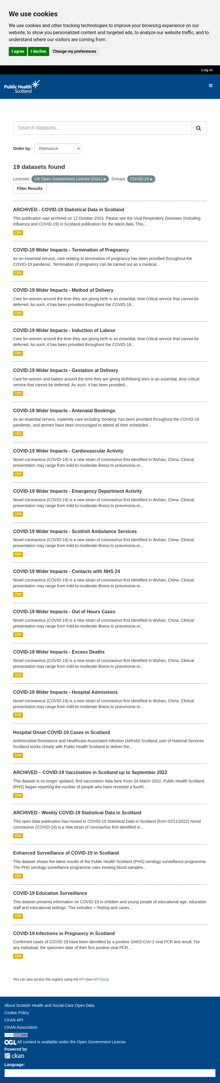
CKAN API (13, 1020)
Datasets (27, 104)
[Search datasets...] (102, 128)
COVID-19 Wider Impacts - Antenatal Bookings (64, 410)
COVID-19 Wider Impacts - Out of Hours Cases (64, 611)
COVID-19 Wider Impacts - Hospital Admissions (65, 692)
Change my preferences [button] (74, 51)
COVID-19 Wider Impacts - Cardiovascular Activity (68, 450)
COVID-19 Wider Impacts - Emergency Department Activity (77, 491)
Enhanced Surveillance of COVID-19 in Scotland (66, 852)
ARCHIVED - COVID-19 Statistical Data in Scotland (68, 209)
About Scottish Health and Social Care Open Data (49, 1005)
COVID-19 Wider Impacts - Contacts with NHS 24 (66, 571)
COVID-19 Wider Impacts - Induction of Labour (64, 330)
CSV (18, 232)
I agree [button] (18, 51)
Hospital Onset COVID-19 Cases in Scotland (61, 732)
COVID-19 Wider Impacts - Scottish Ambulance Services (75, 531)
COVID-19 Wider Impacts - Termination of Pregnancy (71, 249)
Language (14, 1064)
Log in (207, 70)
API (81, 979)
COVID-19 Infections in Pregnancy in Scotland (64, 933)
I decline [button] (38, 51)
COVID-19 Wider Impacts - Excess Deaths (59, 651)
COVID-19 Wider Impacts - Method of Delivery (63, 290)
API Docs (100, 979)
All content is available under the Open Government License (65, 1042)
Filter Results (30, 188)
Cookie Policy (16, 1012)
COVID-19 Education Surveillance (50, 893)
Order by (21, 148)
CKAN (14, 1056)
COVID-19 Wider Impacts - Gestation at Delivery (65, 370)
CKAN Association (21, 1027)
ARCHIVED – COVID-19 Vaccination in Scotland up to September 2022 (90, 772)
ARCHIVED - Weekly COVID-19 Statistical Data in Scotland (77, 812)
